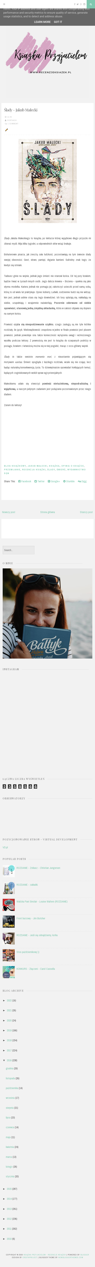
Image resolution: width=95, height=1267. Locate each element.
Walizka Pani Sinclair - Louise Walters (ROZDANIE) (42, 901)
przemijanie (12, 469)
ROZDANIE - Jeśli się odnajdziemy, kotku (37, 935)
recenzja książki (34, 469)
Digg (82, 481)
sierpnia (10, 1108)
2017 (9, 1050)
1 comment (13, 123)
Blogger (84, 1255)
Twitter (39, 481)
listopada (10, 1078)
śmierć (61, 469)
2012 (9, 1219)
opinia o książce (72, 465)
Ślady (51, 469)
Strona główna (47, 512)
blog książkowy (15, 465)
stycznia (10, 1176)
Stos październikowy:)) (28, 952)
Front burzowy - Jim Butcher (31, 918)
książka (54, 465)
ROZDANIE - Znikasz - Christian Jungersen (38, 868)
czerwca (10, 1127)
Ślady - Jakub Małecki (20, 109)
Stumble (69, 481)
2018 (9, 1040)
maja (8, 1137)
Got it (58, 22)
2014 (9, 1199)
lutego (9, 1166)
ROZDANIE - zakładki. (27, 884)
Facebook (24, 481)
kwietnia (10, 1147)
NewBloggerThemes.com (70, 1257)
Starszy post (86, 512)
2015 (9, 1189)
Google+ (54, 481)
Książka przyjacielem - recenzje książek (45, 1255)
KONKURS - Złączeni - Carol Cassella (36, 969)
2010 (9, 1239)
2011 (9, 1228)
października (12, 1088)
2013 (9, 1209)
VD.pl (5, 847)
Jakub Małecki (37, 465)
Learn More (42, 22)
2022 (9, 1000)
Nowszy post (8, 512)
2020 (9, 1020)
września (10, 1098)
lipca (8, 1117)
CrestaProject (30, 1257)
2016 (9, 1060)
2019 (9, 1030)
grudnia (9, 1068)
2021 (9, 1010)
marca (9, 1157)
